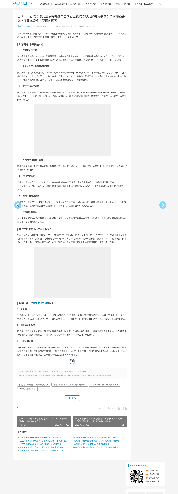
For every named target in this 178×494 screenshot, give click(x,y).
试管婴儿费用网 (23, 4)
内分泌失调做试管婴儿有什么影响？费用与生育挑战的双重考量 (153, 53)
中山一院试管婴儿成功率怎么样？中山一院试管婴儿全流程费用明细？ (136, 53)
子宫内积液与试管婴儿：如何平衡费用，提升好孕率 (40, 455)
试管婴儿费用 (46, 4)
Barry (19, 419)
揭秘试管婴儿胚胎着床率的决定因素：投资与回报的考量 (92, 458)
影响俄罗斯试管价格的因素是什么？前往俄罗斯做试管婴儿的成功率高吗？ (153, 126)
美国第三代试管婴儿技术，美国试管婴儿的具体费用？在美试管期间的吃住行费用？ (153, 89)
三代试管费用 (76, 4)
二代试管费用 (61, 4)
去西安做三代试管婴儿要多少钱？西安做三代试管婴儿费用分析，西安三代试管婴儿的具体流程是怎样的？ (153, 71)
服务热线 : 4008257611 (145, 4)
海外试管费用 (106, 4)
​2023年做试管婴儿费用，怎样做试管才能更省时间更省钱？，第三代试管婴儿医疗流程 (42, 458)
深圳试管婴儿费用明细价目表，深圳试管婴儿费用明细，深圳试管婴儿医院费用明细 (153, 108)
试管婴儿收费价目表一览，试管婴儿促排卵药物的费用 (91, 449)
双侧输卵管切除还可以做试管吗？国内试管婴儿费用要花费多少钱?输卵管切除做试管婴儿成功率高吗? (136, 126)
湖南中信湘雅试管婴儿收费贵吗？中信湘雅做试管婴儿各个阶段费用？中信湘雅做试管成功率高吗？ (136, 108)
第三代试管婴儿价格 (60, 400)
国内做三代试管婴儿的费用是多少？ (33, 396)
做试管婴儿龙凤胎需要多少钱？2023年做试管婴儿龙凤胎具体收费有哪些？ (92, 452)
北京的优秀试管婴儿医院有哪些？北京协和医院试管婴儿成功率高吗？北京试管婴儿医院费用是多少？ (136, 89)
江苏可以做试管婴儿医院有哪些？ (32, 400)
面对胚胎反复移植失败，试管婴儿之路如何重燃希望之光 (42, 462)
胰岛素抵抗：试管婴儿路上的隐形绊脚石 (146, 159)
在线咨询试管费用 (123, 4)
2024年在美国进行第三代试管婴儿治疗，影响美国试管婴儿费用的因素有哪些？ (136, 71)
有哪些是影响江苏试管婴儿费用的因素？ (69, 396)
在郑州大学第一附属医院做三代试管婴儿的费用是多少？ (42, 449)
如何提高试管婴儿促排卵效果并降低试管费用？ (89, 455)
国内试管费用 (91, 4)
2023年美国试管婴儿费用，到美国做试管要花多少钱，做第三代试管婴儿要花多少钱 (42, 452)
